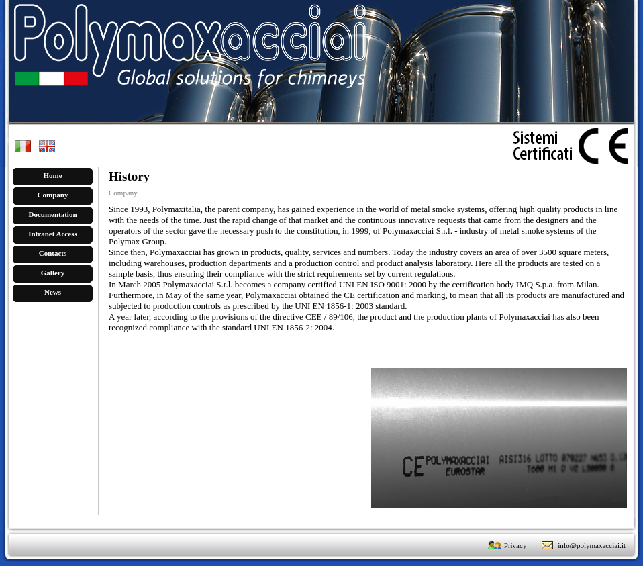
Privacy (515, 545)
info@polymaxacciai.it (592, 545)
